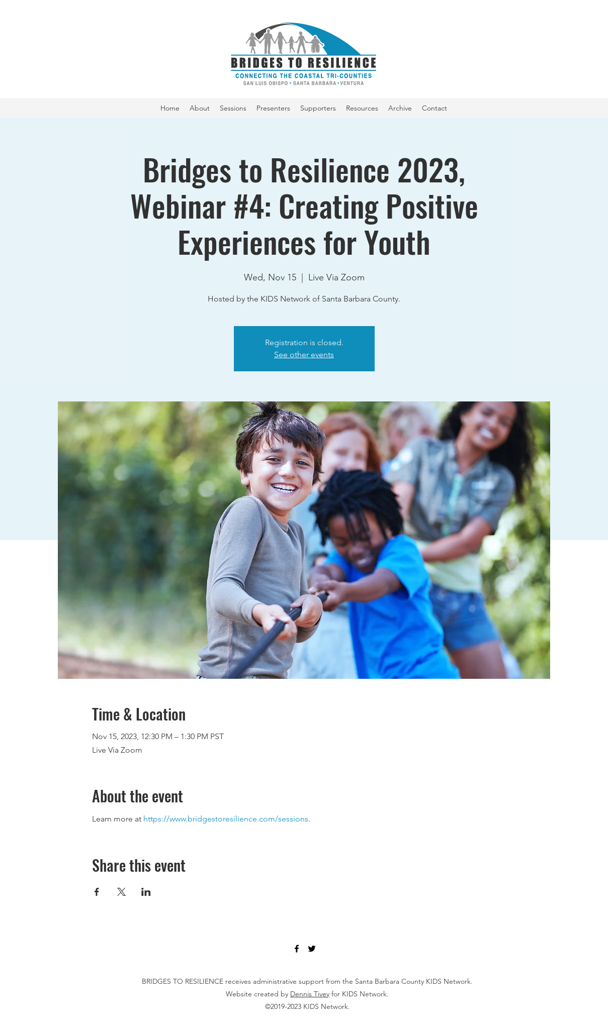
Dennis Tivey (309, 993)
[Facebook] (297, 949)
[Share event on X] (121, 892)
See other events (304, 354)
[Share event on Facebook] (97, 892)
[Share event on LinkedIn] (146, 892)
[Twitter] (312, 949)
